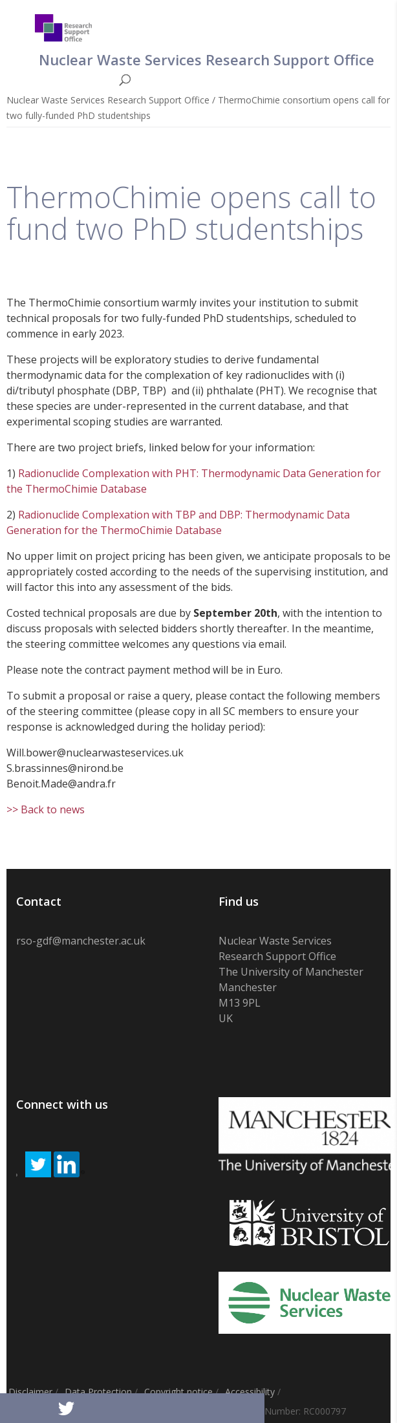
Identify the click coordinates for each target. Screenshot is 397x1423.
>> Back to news (45, 809)
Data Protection (98, 1392)
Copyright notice (178, 1392)
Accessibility (250, 1392)
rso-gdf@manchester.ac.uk (80, 941)
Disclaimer (30, 1392)
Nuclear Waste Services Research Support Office (107, 100)
